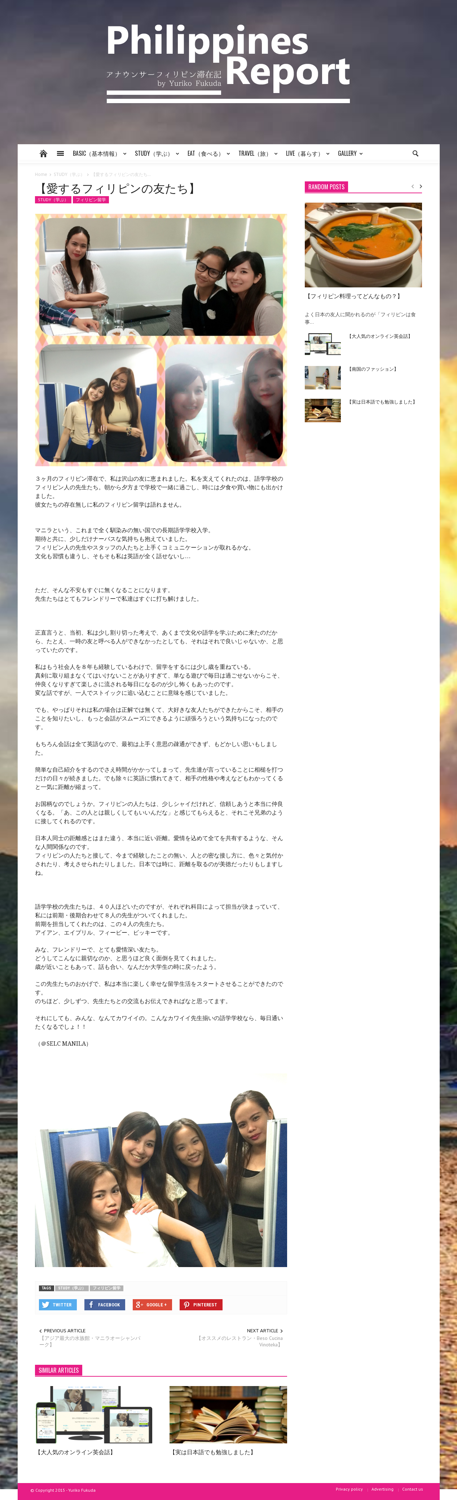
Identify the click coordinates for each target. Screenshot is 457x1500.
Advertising (383, 1489)
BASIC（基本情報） (98, 156)
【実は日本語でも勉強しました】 (213, 1451)
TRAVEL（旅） (256, 156)
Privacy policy (349, 1489)
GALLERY (348, 156)
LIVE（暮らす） (306, 156)
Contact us (412, 1489)
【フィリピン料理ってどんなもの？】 (354, 295)
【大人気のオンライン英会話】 (75, 1451)
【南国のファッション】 (373, 368)
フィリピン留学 (91, 199)
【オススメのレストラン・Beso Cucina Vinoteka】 (239, 1341)
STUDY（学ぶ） (155, 156)
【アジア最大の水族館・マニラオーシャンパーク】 (89, 1341)
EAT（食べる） (207, 156)
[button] (415, 153)
